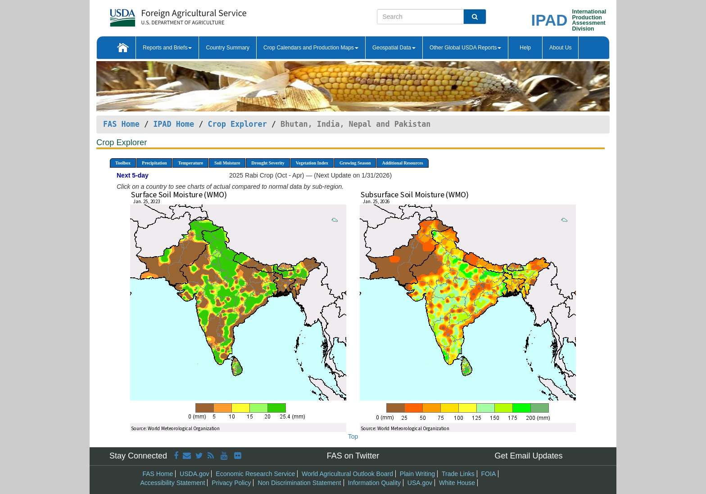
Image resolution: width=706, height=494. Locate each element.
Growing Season (355, 162)
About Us (560, 48)
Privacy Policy (231, 482)
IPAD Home (173, 124)
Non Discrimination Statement (299, 482)
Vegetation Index (312, 162)
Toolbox (123, 162)
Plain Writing (417, 473)
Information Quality (374, 482)
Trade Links (458, 473)
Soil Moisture (227, 162)
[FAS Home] (155, 14)
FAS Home (121, 124)
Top (353, 436)
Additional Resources (402, 162)
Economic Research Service (255, 473)
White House (457, 482)
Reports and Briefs (167, 48)
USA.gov (419, 482)
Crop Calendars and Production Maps (310, 48)
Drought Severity (267, 162)
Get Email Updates (528, 455)
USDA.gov (194, 473)
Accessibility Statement (172, 482)
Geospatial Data (394, 48)
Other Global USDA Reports (465, 48)
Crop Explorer (237, 124)
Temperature (190, 162)
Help (525, 48)
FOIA (488, 473)
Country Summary (227, 48)
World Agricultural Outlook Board (347, 473)
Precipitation (154, 162)
